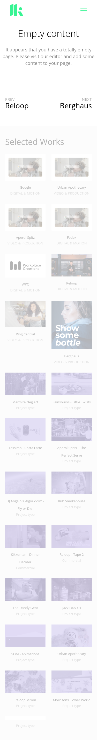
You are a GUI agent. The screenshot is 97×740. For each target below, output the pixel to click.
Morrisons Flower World (71, 700)
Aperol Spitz (25, 237)
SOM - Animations (25, 654)
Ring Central (25, 334)
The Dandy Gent (25, 607)
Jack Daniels (71, 608)
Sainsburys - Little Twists (72, 402)
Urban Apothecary (71, 187)
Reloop (71, 283)
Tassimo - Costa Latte (25, 447)
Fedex (71, 237)
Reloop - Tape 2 (71, 554)
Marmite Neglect (25, 402)
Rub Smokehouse (71, 501)
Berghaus (71, 356)
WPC (25, 284)
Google (25, 187)
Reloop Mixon (25, 700)
